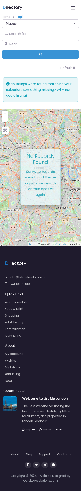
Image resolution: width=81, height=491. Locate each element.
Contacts (64, 454)
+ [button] (5, 113)
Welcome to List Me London (45, 398)
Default (67, 67)
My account (14, 354)
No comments (50, 429)
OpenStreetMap (59, 244)
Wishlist (10, 360)
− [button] (5, 119)
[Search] (40, 54)
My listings (12, 367)
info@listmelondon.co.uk (25, 277)
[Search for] (40, 34)
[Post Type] (40, 23)
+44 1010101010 (17, 284)
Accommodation (17, 302)
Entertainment (16, 329)
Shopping (12, 315)
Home (6, 17)
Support (44, 454)
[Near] (40, 44)
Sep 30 (28, 429)
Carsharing (13, 335)
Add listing (12, 374)
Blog (29, 454)
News (9, 381)
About (14, 454)
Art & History (14, 322)
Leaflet (32, 244)
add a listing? (17, 95)
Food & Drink (14, 309)
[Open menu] (73, 7)
